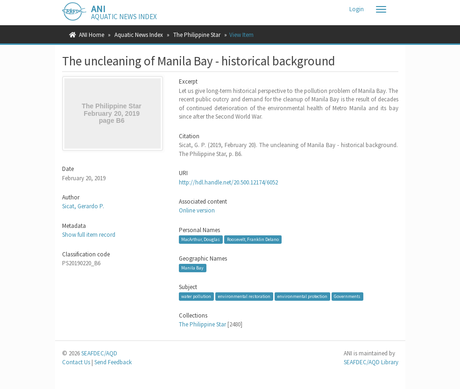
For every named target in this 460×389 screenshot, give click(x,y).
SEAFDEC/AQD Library (371, 362)
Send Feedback (113, 362)
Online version (197, 210)
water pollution (196, 296)
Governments (347, 296)
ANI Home (91, 35)
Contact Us (76, 362)
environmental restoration (244, 296)
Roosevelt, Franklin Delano (253, 239)
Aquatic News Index (138, 35)
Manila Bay (192, 268)
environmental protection (302, 296)
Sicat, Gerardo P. (83, 206)
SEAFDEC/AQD (99, 353)
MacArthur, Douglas (200, 239)
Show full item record (88, 235)
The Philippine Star (196, 35)
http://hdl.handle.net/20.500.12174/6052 (228, 182)
